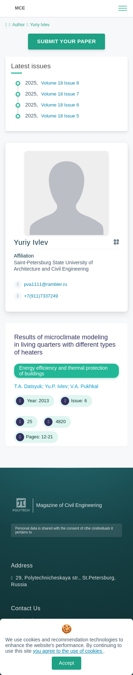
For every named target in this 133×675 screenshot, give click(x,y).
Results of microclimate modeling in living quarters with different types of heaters (65, 345)
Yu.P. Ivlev (56, 386)
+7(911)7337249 (41, 296)
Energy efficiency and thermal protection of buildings (63, 370)
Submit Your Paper (66, 41)
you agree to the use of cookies (68, 651)
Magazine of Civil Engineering (69, 505)
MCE (20, 8)
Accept (66, 663)
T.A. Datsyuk (28, 386)
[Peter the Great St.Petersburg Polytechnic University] (21, 512)
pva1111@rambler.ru (45, 284)
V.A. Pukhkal (84, 386)
